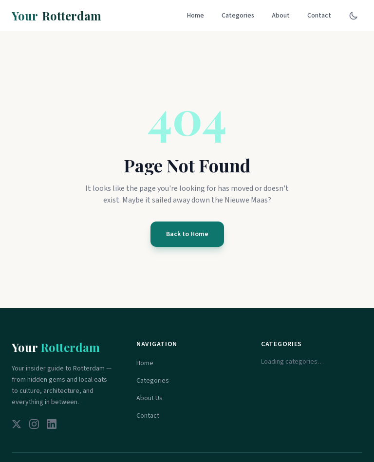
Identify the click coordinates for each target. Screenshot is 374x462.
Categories (238, 15)
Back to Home (187, 234)
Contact (319, 15)
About (281, 15)
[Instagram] (34, 424)
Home (195, 15)
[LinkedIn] (51, 424)
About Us (149, 398)
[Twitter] (16, 424)
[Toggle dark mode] (353, 15)
